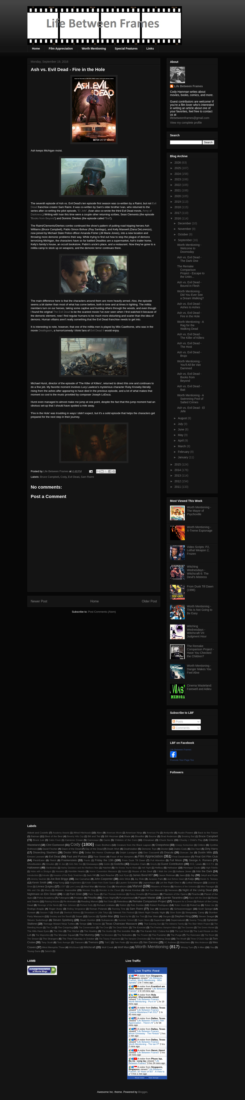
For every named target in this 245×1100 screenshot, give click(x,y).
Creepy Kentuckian (184, 845)
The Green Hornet (205, 927)
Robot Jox (209, 905)
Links (150, 48)
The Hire (58, 931)
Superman (159, 920)
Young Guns (33, 951)
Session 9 (45, 912)
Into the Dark (204, 871)
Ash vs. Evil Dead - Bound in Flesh (189, 284)
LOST (63, 886)
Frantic (87, 860)
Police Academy (45, 897)
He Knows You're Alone (126, 868)
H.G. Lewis (196, 864)
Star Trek (139, 916)
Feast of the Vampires (122, 856)
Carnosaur (93, 840)
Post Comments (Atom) (102, 611)
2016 (178, 218)
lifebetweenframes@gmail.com (189, 118)
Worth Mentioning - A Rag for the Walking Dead (190, 325)
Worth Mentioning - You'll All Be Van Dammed (189, 365)
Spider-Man (106, 916)
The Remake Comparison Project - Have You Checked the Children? (200, 651)
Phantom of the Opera (175, 894)
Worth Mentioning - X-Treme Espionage (199, 528)
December (185, 223)
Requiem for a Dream (183, 901)
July (181, 424)
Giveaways (92, 864)
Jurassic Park (155, 879)
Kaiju (191, 878)
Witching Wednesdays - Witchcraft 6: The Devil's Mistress (198, 571)
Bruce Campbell (49, 476)
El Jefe (82, 210)
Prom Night (109, 897)
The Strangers (50, 938)
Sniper (79, 916)
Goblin (107, 864)
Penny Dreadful (136, 894)
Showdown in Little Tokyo (96, 912)
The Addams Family (174, 924)
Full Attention (157, 860)
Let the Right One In (170, 882)
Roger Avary (55, 908)
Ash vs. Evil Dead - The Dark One (189, 259)
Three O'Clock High (199, 939)
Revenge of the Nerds (48, 905)
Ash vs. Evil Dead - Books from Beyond (189, 377)
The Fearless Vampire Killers (163, 927)
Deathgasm (45, 330)
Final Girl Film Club (206, 856)
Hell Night (146, 868)
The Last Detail (182, 931)
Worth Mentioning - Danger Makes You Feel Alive (199, 669)
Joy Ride (139, 879)
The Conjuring (65, 927)
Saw (152, 908)
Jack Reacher (107, 875)
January (183, 457)
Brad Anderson (169, 836)
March (182, 446)
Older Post (149, 601)
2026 (178, 162)
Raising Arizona (52, 901)
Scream (31, 912)
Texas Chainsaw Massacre (121, 923)
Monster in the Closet (109, 890)
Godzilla (119, 863)
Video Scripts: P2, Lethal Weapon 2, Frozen (198, 550)
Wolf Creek (107, 947)
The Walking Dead (160, 938)
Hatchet (106, 867)
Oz (64, 894)
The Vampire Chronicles (135, 939)
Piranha (196, 894)
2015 (178, 464)
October (183, 234)
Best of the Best (53, 836)
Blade (127, 836)
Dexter (164, 848)
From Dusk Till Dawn (133, 860)
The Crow (104, 927)
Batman (35, 836)
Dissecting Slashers (45, 852)
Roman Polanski (98, 908)
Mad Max (89, 886)
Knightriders (75, 883)
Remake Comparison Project (149, 901)
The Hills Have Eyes (38, 931)
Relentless (122, 901)
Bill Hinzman (111, 836)
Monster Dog (89, 890)
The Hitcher (73, 931)
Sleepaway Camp (194, 912)
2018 (178, 207)
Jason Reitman (167, 875)
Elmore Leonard (35, 856)
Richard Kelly (86, 905)
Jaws (182, 875)
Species (92, 916)
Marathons (121, 886)
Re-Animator (70, 901)
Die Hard (196, 848)
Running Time (118, 909)
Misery (48, 890)
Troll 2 (107, 942)
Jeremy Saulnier (38, 879)
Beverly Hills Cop (75, 836)
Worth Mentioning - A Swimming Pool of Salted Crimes (190, 399)
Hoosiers (60, 871)
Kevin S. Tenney (209, 879)
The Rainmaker (193, 935)
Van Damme (150, 942)
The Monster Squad (64, 935)
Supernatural (178, 920)
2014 (178, 470)
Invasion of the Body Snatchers (68, 875)
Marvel (137, 886)
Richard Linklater (106, 905)
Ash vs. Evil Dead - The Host (189, 345)
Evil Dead (73, 476)
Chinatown (148, 840)
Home (36, 48)
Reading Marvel (89, 901)
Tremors (93, 942)
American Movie (114, 833)
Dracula (168, 852)
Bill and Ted (94, 836)
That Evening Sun (152, 924)
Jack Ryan (124, 875)
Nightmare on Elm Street (42, 894)
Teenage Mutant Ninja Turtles (59, 923)
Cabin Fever (55, 840)
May (181, 435)
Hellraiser (172, 867)
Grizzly (153, 864)
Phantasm (153, 894)
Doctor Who (71, 852)
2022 (178, 184)
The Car (50, 927)
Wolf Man (123, 947)
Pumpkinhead (126, 897)
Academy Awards (61, 833)
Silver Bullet (175, 912)
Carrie (106, 840)
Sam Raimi (87, 476)
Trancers (79, 942)
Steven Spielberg (63, 920)
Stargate (167, 916)
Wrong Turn (187, 947)
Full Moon (176, 860)
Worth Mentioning (94, 48)
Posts (177, 721)
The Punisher (159, 935)
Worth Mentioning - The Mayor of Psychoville (199, 511)
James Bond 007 (143, 875)
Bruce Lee (38, 840)
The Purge (176, 935)
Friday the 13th (104, 860)
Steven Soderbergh (37, 920)
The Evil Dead (61, 311)
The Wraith (181, 939)
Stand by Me (126, 916)
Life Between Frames (188, 86)
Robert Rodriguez (159, 905)
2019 (178, 201)
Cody (63, 476)
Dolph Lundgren (128, 852)
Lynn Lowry (74, 886)
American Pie (153, 833)
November (185, 228)
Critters (201, 845)
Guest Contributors (172, 863)
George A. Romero (200, 860)
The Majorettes (43, 935)
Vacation (134, 942)
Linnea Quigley (45, 886)
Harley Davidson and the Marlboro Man (80, 868)
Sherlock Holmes (72, 912)
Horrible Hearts (76, 871)
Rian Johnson (69, 905)
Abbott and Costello (37, 832)
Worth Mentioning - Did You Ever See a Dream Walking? (190, 295)
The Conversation (86, 927)
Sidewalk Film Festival (123, 912)
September (185, 240)
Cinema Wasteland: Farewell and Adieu (199, 687)
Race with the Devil (198, 898)
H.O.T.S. (210, 864)
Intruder (46, 875)
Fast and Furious (77, 856)
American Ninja (134, 832)
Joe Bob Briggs (59, 878)
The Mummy (86, 934)
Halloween (33, 867)
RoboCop (195, 905)
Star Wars (153, 916)
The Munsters (106, 935)
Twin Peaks (120, 942)
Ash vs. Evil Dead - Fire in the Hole (189, 314)
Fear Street (100, 856)
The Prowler (142, 935)
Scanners (164, 908)
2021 (178, 190)
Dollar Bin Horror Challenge (100, 852)
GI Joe (62, 864)
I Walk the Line (164, 871)
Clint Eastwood (55, 844)
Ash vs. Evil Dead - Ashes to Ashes (189, 305)
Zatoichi (48, 951)
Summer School (126, 920)
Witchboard (74, 947)
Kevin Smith (39, 882)
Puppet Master (146, 897)
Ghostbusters (34, 864)
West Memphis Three (53, 947)
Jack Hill (91, 875)
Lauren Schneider (128, 882)
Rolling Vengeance (76, 909)
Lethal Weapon (194, 882)
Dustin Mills (205, 852)
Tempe (82, 923)
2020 (178, 196)
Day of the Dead (94, 848)
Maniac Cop (104, 886)
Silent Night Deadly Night (151, 912)
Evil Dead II (97, 330)
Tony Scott (47, 942)
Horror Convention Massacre (103, 871)
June (181, 429)
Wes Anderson (202, 942)
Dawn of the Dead (71, 848)
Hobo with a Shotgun (41, 871)
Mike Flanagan (207, 886)
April (181, 440)
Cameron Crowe (74, 840)
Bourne (153, 836)
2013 (178, 475)
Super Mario (144, 920)
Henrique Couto (191, 867)
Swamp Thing (196, 920)
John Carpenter (103, 878)
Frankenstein (69, 860)
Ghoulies (50, 864)
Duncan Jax (186, 852)
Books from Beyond (42, 218)
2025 (178, 168)
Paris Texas (93, 894)
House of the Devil (142, 871)
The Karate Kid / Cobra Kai (154, 931)
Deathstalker (130, 848)
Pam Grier (76, 894)
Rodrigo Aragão (35, 908)
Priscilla (92, 897)
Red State (108, 901)
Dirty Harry (211, 848)
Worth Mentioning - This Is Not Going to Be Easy (199, 610)
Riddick (123, 905)
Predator (78, 897)
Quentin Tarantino (172, 897)
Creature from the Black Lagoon (134, 845)
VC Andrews (170, 942)
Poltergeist (64, 897)
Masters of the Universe (185, 886)
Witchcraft (89, 947)
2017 (178, 213)
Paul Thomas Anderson (114, 894)
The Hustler (107, 931)
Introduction (32, 875)
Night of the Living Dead (197, 890)
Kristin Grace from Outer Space (100, 883)
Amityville (168, 832)
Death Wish (113, 848)
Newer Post (39, 601)
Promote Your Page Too (182, 760)
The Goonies (187, 927)
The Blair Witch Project (199, 924)
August (182, 418)
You (212, 947)
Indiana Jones (184, 871)
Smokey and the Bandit (61, 916)
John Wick (124, 879)
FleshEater (39, 860)
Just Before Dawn (175, 879)
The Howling (90, 931)
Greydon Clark (138, 864)
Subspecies (107, 920)
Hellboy (159, 867)
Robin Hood (180, 905)
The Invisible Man (126, 931)
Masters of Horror (160, 886)
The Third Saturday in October (78, 938)
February (184, 451)
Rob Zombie (137, 905)
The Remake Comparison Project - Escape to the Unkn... (190, 271)
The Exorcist (139, 927)
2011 (178, 486)
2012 (178, 481)
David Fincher (49, 848)
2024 (178, 173)
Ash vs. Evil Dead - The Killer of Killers (190, 336)
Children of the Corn (126, 840)
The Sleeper (33, 939)
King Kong (58, 882)
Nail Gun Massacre (154, 890)
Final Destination (181, 856)
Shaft (56, 912)
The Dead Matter (120, 927)
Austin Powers (185, 832)
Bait (107, 218)
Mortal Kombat (132, 890)
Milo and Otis (33, 890)
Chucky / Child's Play (190, 840)
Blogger (142, 1091)
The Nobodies (124, 935)
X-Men (200, 947)
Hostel (125, 871)
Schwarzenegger (183, 908)
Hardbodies (51, 868)
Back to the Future (208, 832)
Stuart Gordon (87, 920)
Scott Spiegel (205, 908)
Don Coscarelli (151, 852)
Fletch (53, 860)
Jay (193, 875)
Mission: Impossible (65, 890)
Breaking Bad (188, 836)
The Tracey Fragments (109, 939)
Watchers (185, 942)
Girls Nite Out (75, 864)
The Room (210, 935)
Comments (181, 728)
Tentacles (96, 924)
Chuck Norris (166, 840)
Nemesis (173, 890)
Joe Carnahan (82, 879)
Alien (99, 832)
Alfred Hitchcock (82, 832)
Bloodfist (139, 836)
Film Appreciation (61, 48)
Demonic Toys (149, 848)
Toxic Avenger (63, 942)
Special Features (126, 48)
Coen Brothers (103, 845)
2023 (178, 179)
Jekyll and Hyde (209, 875)
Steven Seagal (206, 916)
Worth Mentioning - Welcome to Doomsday (189, 248)
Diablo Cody (180, 848)
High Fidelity (212, 868)
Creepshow (162, 844)
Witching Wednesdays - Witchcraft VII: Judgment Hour (197, 631)
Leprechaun (149, 882)
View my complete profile (186, 122)
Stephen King (183, 916)
